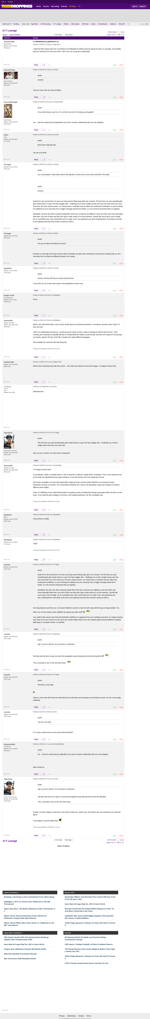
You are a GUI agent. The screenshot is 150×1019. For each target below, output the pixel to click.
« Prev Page (58, 35)
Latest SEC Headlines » (13, 933)
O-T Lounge (57, 24)
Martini (56, 233)
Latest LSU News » (11, 892)
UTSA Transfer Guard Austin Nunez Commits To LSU (86, 963)
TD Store (72, 6)
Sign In (4, 2)
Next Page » (69, 35)
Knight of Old (9, 295)
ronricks (55, 69)
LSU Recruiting (46, 24)
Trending (16, 24)
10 (123, 35)
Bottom (17, 35)
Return (5, 35)
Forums (46, 6)
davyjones (8, 515)
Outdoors (113, 24)
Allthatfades (56, 295)
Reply (36, 65)
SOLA (6, 135)
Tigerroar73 (56, 44)
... (79, 6)
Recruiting (55, 6)
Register (10, 2)
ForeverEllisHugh (10, 102)
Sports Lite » (69, 892)
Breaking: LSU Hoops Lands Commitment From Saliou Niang (29, 897)
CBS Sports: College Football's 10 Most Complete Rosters (89, 944)
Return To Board (63, 846)
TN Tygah (7, 165)
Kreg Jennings (9, 70)
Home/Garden (102, 24)
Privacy (61, 1016)
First (112, 35)
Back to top (7, 64)
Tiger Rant (34, 24)
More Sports (75, 24)
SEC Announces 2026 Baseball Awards (20, 959)
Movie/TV (122, 24)
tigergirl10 (8, 268)
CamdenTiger (9, 362)
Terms (88, 1016)
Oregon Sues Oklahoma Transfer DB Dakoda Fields (25, 949)
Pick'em (64, 6)
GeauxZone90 (9, 42)
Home (38, 6)
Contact (81, 1016)
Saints (93, 24)
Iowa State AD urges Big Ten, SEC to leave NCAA (85, 904)
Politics (66, 24)
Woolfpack (8, 540)
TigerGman (8, 433)
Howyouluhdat (58, 102)
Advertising (71, 1016)
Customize (142, 24)
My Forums (7, 24)
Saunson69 (8, 320)
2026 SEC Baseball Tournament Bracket (20, 954)
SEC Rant (85, 24)
